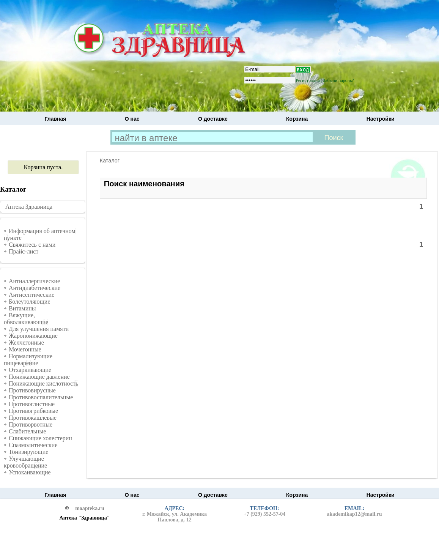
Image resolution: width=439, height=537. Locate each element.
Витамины (22, 308)
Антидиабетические (34, 288)
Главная (55, 119)
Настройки (381, 119)
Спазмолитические (33, 445)
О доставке (213, 119)
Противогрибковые (33, 411)
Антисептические (31, 294)
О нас (132, 119)
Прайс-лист (23, 251)
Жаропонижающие (33, 335)
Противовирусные (32, 390)
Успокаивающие (30, 472)
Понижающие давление (39, 376)
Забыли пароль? (338, 80)
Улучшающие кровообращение (25, 462)
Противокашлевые (33, 417)
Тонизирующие (28, 452)
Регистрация (308, 80)
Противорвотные (30, 424)
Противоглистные (32, 404)
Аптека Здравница (28, 206)
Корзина (297, 119)
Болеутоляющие (29, 301)
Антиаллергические (34, 281)
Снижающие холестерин (40, 438)
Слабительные (27, 431)
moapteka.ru (89, 508)
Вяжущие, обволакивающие (26, 318)
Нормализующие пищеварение (28, 359)
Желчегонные (26, 342)
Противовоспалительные (41, 397)
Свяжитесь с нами (32, 244)
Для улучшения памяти (39, 329)
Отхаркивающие (30, 370)
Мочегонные (25, 349)
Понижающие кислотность (43, 383)
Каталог (110, 160)
